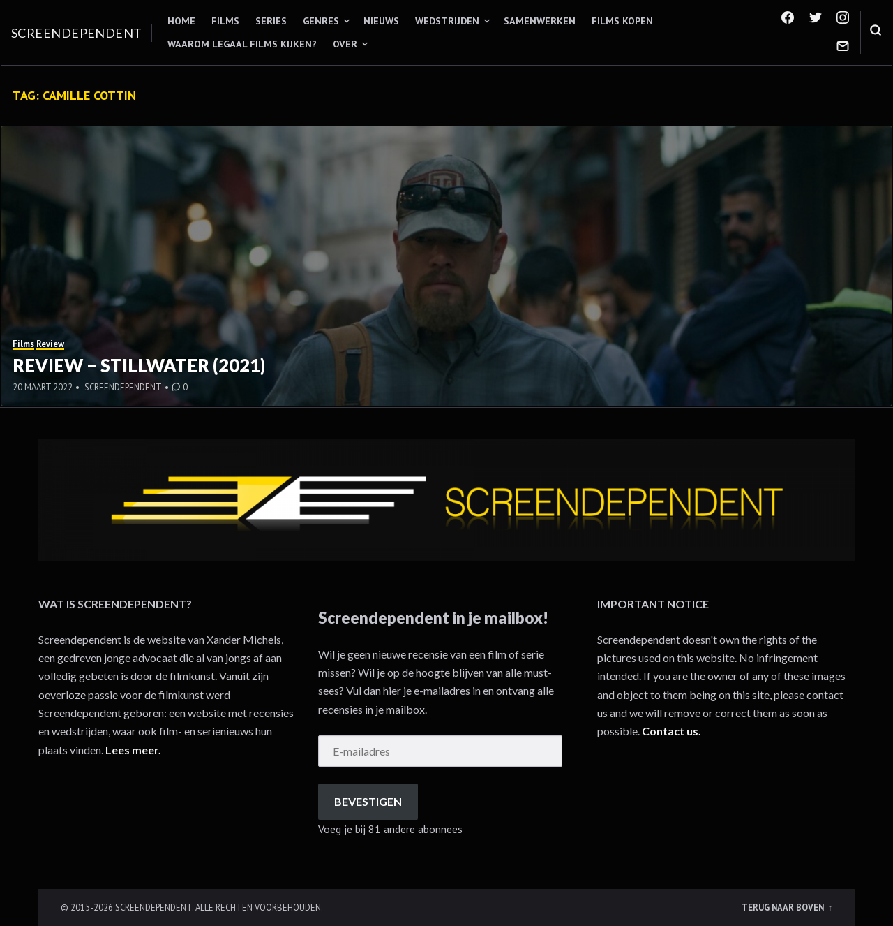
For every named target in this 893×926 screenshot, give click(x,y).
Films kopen (622, 21)
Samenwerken (540, 21)
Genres (321, 21)
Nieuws (381, 21)
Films (225, 21)
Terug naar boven (784, 907)
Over (345, 44)
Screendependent (76, 33)
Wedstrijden (447, 21)
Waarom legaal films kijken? (242, 44)
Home (181, 21)
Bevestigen (368, 801)
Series (271, 21)
